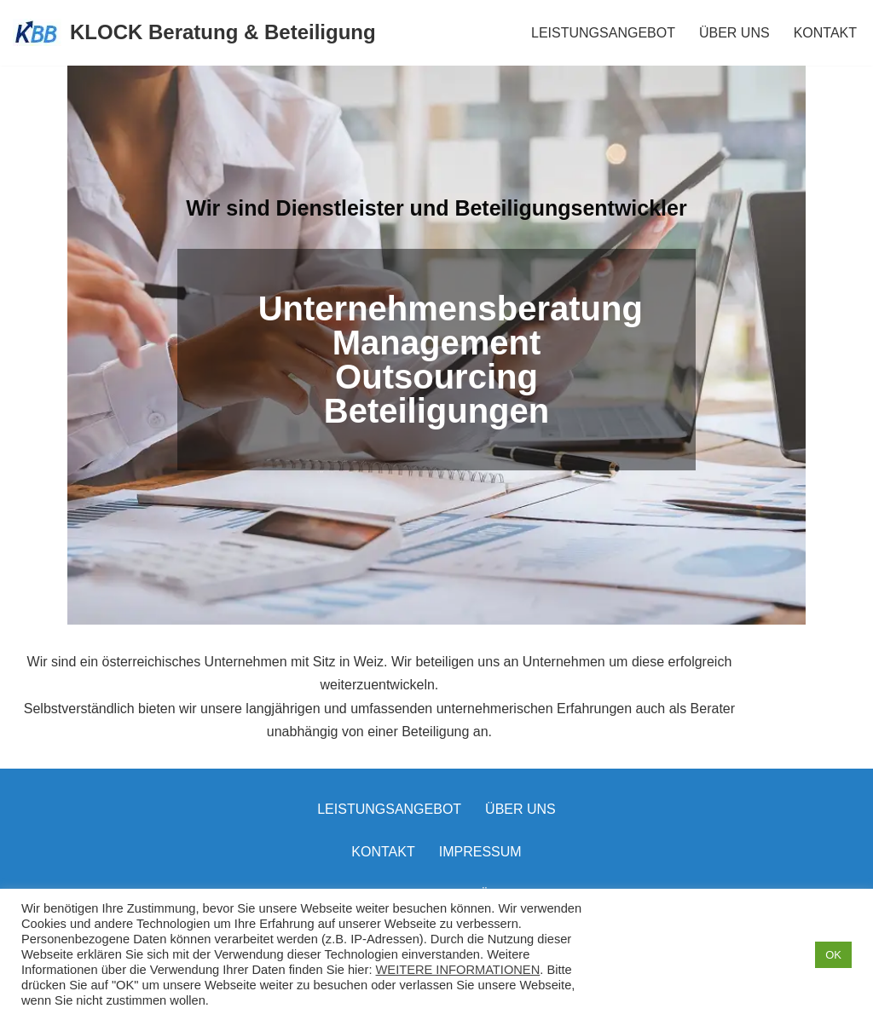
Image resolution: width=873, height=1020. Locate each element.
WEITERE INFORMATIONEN (458, 970)
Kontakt (382, 844)
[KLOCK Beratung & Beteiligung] (194, 32)
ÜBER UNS (734, 33)
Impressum (480, 844)
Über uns (520, 801)
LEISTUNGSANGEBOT (603, 33)
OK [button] (833, 954)
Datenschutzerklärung (436, 886)
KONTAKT (825, 33)
